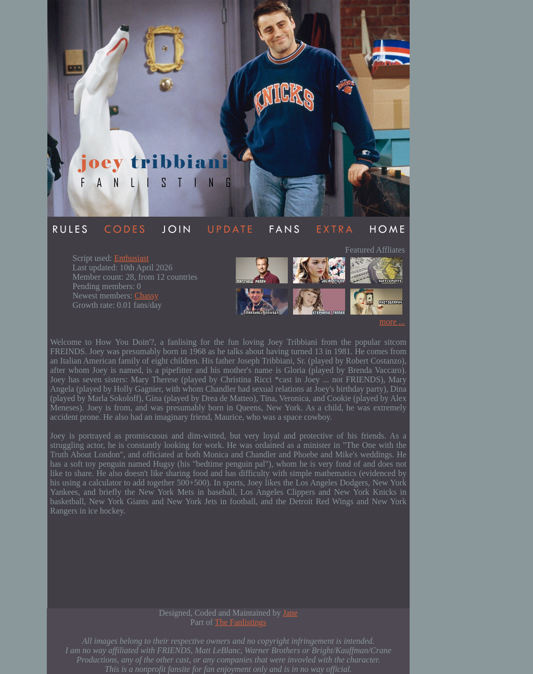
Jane (290, 612)
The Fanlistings (240, 622)
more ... (392, 321)
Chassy (146, 295)
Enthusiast (131, 258)
